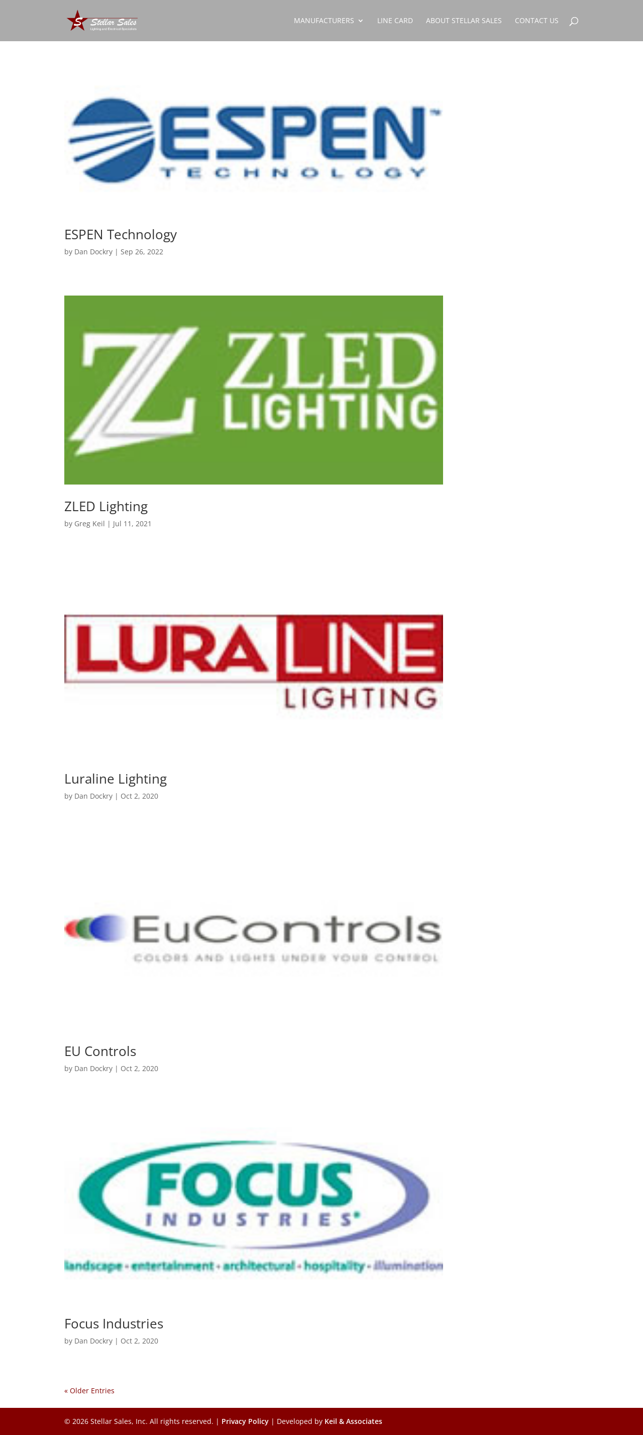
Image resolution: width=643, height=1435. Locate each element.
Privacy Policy (245, 1421)
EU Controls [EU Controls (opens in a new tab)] (100, 1051)
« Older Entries (89, 1390)
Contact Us (537, 21)
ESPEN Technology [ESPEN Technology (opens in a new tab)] (120, 234)
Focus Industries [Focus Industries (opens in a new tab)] (113, 1323)
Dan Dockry (93, 251)
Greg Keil (89, 523)
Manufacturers (324, 21)
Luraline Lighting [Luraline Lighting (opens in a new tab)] (115, 779)
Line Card (395, 21)
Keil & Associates (353, 1421)
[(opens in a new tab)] (253, 141)
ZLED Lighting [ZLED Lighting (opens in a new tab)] (106, 506)
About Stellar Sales (464, 21)
